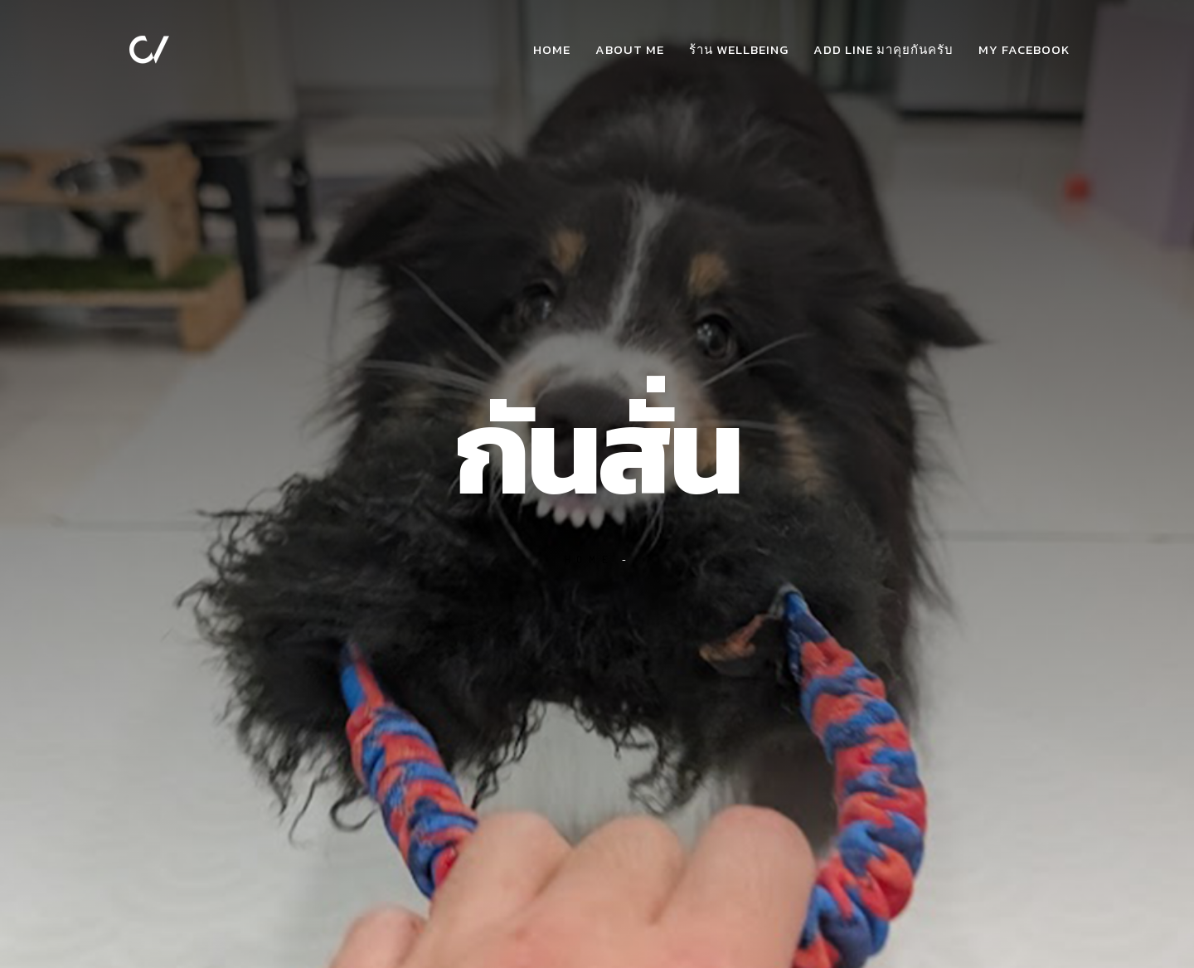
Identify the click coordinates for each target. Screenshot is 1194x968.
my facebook (1024, 49)
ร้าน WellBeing (739, 49)
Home (551, 49)
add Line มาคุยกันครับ (883, 49)
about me (629, 49)
